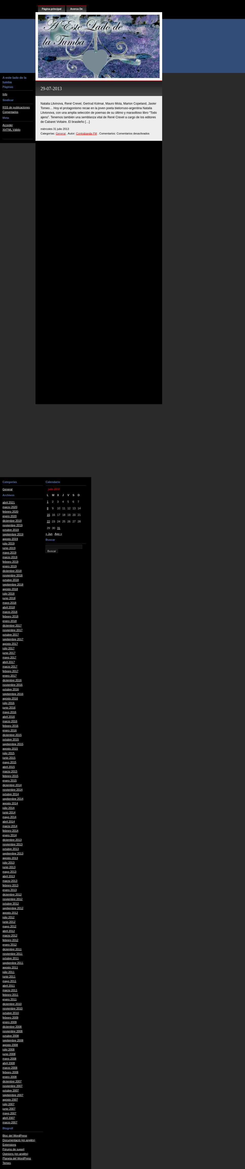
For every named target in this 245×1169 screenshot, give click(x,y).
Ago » (58, 533)
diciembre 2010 (12, 1003)
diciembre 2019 (12, 520)
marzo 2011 (10, 990)
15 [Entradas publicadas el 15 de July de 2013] (48, 514)
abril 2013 (9, 876)
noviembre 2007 (13, 1085)
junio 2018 (9, 598)
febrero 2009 (10, 1017)
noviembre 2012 (13, 899)
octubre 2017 (11, 634)
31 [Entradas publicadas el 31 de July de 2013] (58, 528)
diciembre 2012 (12, 894)
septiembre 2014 (13, 798)
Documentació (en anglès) (19, 1140)
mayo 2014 (9, 817)
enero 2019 (10, 566)
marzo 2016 (10, 721)
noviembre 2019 (13, 525)
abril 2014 (9, 821)
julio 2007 (8, 1104)
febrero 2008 (10, 1072)
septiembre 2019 (13, 534)
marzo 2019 (10, 557)
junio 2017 (9, 652)
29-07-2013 (51, 88)
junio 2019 (9, 548)
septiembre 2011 (13, 962)
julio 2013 (8, 862)
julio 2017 (8, 648)
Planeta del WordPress (17, 1158)
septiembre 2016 (13, 693)
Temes (7, 1162)
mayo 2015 (9, 762)
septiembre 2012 (13, 908)
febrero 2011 (10, 994)
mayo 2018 (9, 602)
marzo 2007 (10, 1122)
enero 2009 (10, 1022)
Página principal (51, 9)
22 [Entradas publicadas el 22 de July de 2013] (48, 521)
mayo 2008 (9, 1058)
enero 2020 (10, 516)
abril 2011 (9, 985)
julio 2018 (8, 593)
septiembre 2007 (13, 1095)
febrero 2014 (10, 830)
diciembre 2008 (12, 1026)
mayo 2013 (9, 871)
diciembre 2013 (12, 839)
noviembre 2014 (13, 789)
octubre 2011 (11, 958)
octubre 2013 (11, 848)
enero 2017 (10, 675)
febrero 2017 (10, 671)
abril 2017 (9, 662)
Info (5, 94)
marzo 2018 (10, 611)
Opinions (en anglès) (15, 1153)
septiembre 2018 (13, 584)
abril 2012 (9, 930)
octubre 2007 (11, 1090)
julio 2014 (8, 807)
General (61, 133)
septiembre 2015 (13, 744)
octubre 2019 (11, 529)
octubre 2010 (11, 1013)
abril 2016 (9, 716)
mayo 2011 (9, 981)
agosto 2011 (10, 967)
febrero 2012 (10, 940)
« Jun (49, 533)
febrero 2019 (10, 561)
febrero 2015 (10, 775)
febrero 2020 (10, 511)
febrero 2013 (10, 885)
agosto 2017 (10, 643)
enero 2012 (10, 944)
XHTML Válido (12, 129)
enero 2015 (10, 780)
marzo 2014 (10, 826)
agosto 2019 (10, 538)
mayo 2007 (9, 1113)
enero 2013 (10, 889)
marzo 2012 (10, 935)
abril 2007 (9, 1117)
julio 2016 (8, 703)
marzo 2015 (10, 771)
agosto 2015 (10, 748)
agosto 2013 (10, 858)
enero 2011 (10, 999)
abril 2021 (9, 502)
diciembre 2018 (12, 570)
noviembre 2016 (13, 684)
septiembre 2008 (13, 1040)
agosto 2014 (10, 803)
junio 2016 (9, 707)
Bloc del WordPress (15, 1135)
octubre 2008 (11, 1035)
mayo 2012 (9, 926)
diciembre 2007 (12, 1081)
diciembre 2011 (12, 949)
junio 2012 (9, 921)
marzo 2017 (10, 666)
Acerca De (76, 9)
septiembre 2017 (13, 639)
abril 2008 (9, 1063)
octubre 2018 (11, 579)
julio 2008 (8, 1049)
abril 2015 (9, 766)
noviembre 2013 (13, 844)
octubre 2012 (11, 903)
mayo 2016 (9, 712)
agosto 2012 (10, 912)
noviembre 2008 (13, 1031)
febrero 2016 (10, 725)
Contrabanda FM (86, 133)
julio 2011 (8, 971)
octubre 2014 (11, 794)
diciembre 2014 (12, 785)
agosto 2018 (10, 589)
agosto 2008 (10, 1044)
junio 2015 (9, 757)
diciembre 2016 (12, 680)
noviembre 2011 (13, 953)
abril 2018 (9, 607)
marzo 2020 (10, 507)
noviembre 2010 (13, 1008)
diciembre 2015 (12, 734)
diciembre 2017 (12, 625)
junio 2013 (9, 867)
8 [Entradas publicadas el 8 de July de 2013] (47, 508)
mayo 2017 (9, 657)
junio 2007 (9, 1108)
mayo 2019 (9, 552)
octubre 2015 (11, 739)
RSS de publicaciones (16, 107)
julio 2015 (8, 753)
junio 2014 (9, 812)
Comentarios (10, 111)
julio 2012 (8, 917)
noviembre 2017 (13, 630)
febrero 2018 (10, 616)
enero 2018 (10, 620)
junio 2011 (9, 976)
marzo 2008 (10, 1067)
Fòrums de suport (13, 1149)
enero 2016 (10, 730)
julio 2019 (8, 543)
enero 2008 (10, 1076)
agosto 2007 (10, 1099)
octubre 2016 (11, 689)
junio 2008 (9, 1054)
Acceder (8, 125)
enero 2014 (10, 835)
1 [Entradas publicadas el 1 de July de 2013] (47, 501)
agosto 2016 (10, 698)
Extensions (9, 1144)
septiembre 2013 (13, 853)
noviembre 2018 (13, 575)
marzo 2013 (10, 880)
